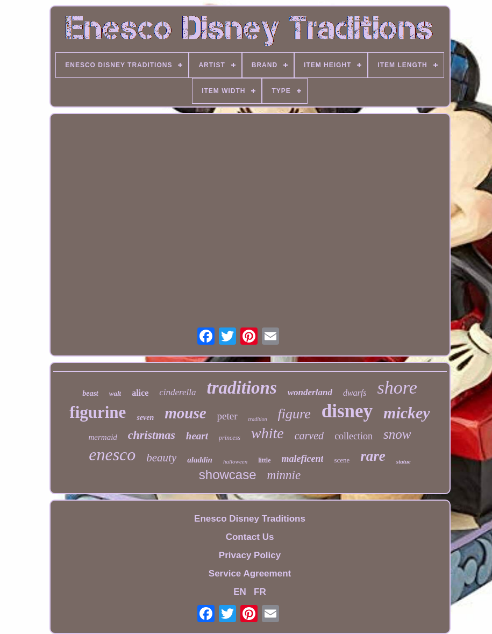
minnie (284, 475)
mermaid (102, 437)
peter (227, 416)
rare (373, 456)
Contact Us (250, 537)
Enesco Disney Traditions (249, 519)
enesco (112, 454)
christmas (151, 434)
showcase (227, 474)
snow (397, 434)
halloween (235, 461)
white (267, 433)
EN (239, 592)
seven (145, 418)
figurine (97, 412)
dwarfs (355, 392)
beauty (161, 457)
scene (342, 460)
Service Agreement (250, 573)
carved (309, 435)
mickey (406, 413)
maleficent (303, 458)
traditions (242, 387)
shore (397, 387)
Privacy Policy (250, 555)
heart (197, 435)
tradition (257, 419)
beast (90, 393)
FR (260, 592)
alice (140, 392)
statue (403, 461)
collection (353, 436)
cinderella (177, 392)
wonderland (310, 392)
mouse (185, 413)
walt (115, 393)
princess (229, 437)
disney (347, 411)
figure (294, 414)
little (264, 460)
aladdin (199, 459)
